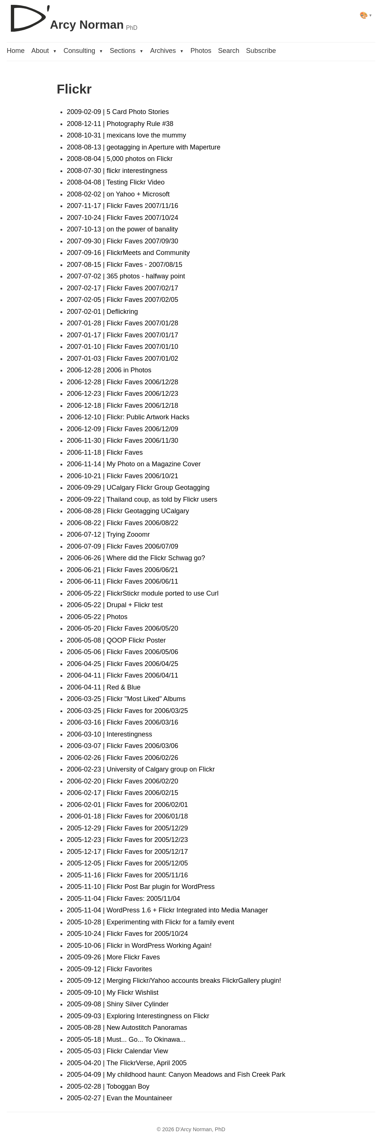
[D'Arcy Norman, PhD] (72, 15)
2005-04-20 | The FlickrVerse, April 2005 (127, 1063)
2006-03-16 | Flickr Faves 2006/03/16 (122, 722)
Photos (201, 50)
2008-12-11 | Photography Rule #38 (120, 123)
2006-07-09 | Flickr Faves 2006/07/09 (122, 546)
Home (16, 50)
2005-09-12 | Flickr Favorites (109, 969)
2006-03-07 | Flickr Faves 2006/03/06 (122, 746)
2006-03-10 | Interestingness (109, 734)
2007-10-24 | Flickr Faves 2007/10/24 (122, 217)
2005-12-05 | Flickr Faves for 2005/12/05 (127, 863)
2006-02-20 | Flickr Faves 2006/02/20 (122, 781)
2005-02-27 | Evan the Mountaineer (119, 1098)
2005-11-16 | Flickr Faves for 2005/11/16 (127, 875)
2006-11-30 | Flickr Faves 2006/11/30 (122, 440)
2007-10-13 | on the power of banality (122, 229)
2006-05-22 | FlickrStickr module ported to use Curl (143, 593)
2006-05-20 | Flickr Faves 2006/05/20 (122, 628)
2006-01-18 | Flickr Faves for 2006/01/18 (127, 816)
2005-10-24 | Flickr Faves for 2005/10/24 (127, 933)
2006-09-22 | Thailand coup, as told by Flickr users (142, 499)
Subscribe (261, 50)
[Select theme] (366, 15)
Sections (126, 50)
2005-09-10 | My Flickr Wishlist (113, 992)
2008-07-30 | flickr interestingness (117, 170)
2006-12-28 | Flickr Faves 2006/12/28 (122, 382)
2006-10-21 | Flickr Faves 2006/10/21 (122, 476)
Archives (167, 50)
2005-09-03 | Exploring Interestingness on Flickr (138, 1016)
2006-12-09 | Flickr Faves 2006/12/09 (122, 429)
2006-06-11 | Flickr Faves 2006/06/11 (122, 581)
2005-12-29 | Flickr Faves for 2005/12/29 (127, 828)
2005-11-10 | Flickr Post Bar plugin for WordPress (141, 886)
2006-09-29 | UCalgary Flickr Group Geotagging (138, 487)
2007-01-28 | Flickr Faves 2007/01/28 (122, 323)
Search (228, 50)
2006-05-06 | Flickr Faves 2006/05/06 (122, 652)
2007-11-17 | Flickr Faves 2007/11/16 (122, 205)
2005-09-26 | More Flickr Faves (113, 957)
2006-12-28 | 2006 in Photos (109, 370)
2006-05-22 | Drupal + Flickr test (115, 605)
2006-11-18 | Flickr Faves (105, 452)
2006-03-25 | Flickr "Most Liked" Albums (126, 699)
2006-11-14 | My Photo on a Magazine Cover (134, 464)
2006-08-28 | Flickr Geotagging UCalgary (128, 511)
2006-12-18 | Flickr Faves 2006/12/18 (122, 405)
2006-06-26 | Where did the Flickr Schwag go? (136, 558)
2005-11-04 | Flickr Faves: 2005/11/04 (123, 898)
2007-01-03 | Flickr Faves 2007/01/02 (122, 358)
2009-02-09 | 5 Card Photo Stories (118, 112)
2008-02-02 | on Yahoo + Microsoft (118, 194)
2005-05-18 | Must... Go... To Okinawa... (126, 1039)
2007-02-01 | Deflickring (102, 311)
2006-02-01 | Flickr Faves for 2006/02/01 (127, 804)
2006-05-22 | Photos (97, 617)
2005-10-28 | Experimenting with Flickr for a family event (150, 922)
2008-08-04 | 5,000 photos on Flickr (120, 159)
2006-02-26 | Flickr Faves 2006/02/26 (122, 757)
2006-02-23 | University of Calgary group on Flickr (141, 769)
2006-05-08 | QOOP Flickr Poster (116, 640)
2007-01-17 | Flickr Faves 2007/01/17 (122, 335)
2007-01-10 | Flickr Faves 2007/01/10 (122, 346)
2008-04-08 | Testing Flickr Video (116, 182)
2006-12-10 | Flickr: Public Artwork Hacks (128, 417)
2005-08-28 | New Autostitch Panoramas (127, 1027)
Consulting (83, 50)
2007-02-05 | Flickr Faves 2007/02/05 (122, 299)
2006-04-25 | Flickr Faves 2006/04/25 (122, 664)
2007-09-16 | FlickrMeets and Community (128, 252)
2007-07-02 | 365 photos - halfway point (126, 276)
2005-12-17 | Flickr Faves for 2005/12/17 (127, 851)
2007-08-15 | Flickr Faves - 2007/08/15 (124, 264)
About (44, 50)
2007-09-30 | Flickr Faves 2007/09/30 (122, 241)
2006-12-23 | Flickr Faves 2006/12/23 (122, 393)
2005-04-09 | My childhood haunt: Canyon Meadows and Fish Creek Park (176, 1074)
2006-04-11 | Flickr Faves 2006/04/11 (122, 675)
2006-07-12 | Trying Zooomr (108, 534)
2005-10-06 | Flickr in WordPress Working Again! (139, 945)
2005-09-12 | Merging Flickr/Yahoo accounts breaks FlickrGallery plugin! (174, 980)
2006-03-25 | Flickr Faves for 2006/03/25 (127, 710)
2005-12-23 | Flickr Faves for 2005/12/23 (127, 839)
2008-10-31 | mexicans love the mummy (126, 135)
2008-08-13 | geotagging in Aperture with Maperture (143, 147)
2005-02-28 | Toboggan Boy (108, 1086)
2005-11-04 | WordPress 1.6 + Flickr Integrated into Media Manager (167, 910)
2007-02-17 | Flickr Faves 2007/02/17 (122, 288)
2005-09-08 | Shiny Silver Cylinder (118, 1004)
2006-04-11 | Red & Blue (104, 687)
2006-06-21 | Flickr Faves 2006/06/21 (122, 570)
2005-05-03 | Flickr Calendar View (117, 1051)
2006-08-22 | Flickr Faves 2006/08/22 (122, 523)
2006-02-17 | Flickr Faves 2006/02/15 (122, 792)
